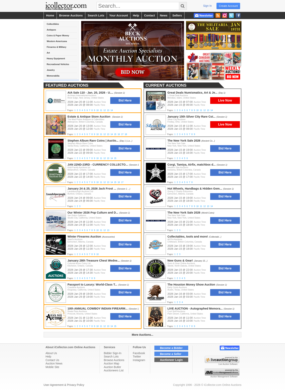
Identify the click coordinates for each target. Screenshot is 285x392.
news (163, 15)
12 (204, 110)
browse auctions (71, 15)
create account (228, 6)
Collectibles (53, 24)
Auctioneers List (114, 370)
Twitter (137, 356)
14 (212, 110)
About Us (51, 353)
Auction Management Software (224, 377)
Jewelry (51, 70)
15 (115, 134)
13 (208, 110)
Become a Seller (170, 354)
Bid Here (225, 148)
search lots (96, 15)
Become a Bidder (171, 348)
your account (118, 15)
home (50, 15)
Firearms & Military (56, 47)
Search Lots (111, 356)
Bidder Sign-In (113, 353)
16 (119, 134)
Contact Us (52, 360)
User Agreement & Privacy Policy (64, 384)
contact (149, 15)
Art (48, 53)
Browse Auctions (114, 360)
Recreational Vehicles (58, 64)
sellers (177, 15)
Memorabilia (53, 76)
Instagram (139, 360)
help (136, 15)
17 (122, 134)
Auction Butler (112, 367)
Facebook (139, 353)
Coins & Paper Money (58, 35)
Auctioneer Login (171, 359)
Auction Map (111, 363)
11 (201, 110)
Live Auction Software (228, 364)
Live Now (225, 100)
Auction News (54, 363)
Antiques (51, 30)
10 (197, 110)
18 (126, 134)
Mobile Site (52, 367)
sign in (207, 5)
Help (48, 356)
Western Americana (57, 41)
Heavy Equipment (56, 58)
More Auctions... (142, 334)
